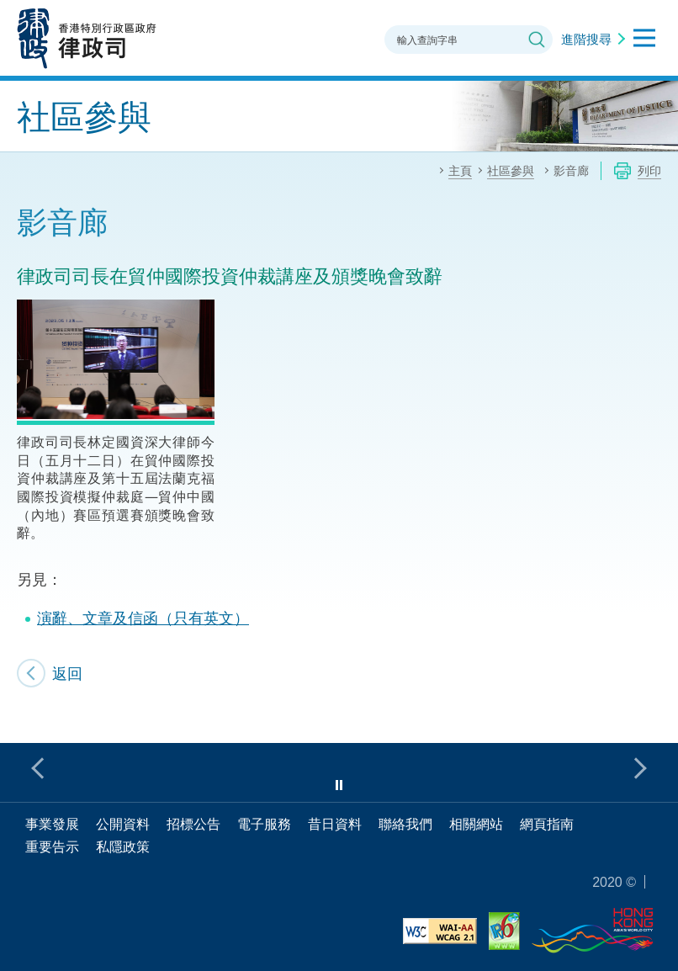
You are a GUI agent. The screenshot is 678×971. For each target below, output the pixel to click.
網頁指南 (547, 823)
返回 (67, 673)
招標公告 (193, 823)
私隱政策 (123, 846)
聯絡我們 (405, 823)
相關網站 (476, 823)
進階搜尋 (586, 38)
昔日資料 (335, 823)
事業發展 (52, 823)
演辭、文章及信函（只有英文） (143, 618)
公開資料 (123, 823)
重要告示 (52, 846)
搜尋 (537, 39)
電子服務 (264, 823)
